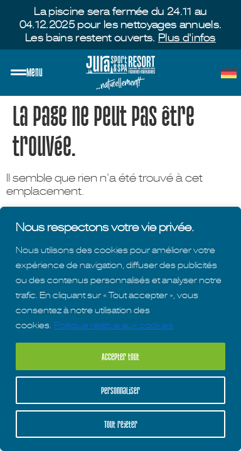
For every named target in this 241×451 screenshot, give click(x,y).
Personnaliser (120, 390)
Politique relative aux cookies (113, 324)
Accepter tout (120, 356)
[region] (120, 329)
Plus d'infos (187, 37)
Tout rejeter (120, 424)
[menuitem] (229, 73)
